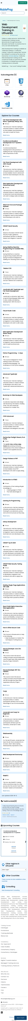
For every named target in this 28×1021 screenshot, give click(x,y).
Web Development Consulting (10, 890)
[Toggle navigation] (26, 9)
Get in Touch (20, 1018)
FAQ (2, 990)
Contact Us (22, 3)
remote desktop (13, 56)
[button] (25, 842)
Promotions (5, 930)
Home (4, 20)
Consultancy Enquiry (8, 949)
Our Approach (6, 944)
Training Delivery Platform (10, 966)
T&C (2, 993)
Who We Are (5, 974)
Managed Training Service (10, 963)
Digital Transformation (9, 960)
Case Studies (5, 947)
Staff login (14, 1020)
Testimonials (5, 985)
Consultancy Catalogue (9, 952)
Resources (4, 936)
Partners (4, 979)
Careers (3, 987)
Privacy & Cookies (14, 1017)
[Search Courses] (12, 13)
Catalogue (4, 928)
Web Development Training (13, 20)
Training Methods (7, 933)
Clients (3, 982)
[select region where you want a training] (14, 869)
